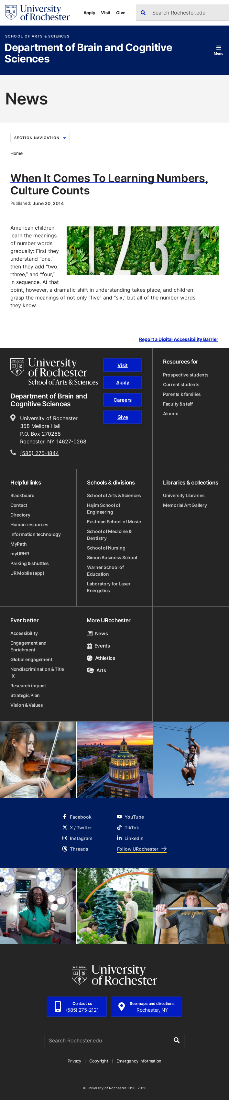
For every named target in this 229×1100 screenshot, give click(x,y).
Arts (96, 670)
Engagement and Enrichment (28, 646)
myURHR (19, 553)
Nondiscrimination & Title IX (37, 672)
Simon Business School (112, 557)
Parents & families (182, 394)
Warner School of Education (105, 570)
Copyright (98, 1061)
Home (16, 153)
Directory (20, 515)
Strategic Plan (25, 695)
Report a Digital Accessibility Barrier (178, 339)
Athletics (101, 658)
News (97, 633)
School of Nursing (106, 548)
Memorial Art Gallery (185, 505)
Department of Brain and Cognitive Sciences (88, 53)
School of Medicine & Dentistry (109, 534)
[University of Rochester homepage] (37, 12)
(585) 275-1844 (39, 453)
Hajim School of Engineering (103, 508)
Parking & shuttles (29, 563)
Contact (18, 505)
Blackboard (22, 495)
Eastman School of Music (114, 521)
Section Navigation (40, 137)
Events (98, 645)
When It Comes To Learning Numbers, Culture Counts (109, 184)
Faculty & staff (178, 404)
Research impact (28, 685)
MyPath (18, 544)
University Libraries (183, 495)
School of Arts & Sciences (37, 36)
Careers (123, 400)
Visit (105, 13)
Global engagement (31, 659)
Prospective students (185, 375)
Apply (89, 13)
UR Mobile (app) (27, 573)
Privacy (74, 1061)
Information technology (35, 534)
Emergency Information (139, 1061)
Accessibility (24, 633)
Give (120, 13)
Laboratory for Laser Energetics (108, 587)
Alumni (170, 413)
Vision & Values (26, 705)
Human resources (29, 524)
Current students (181, 384)
